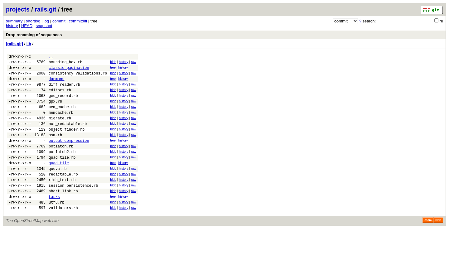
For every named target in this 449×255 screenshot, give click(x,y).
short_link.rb (63, 214)
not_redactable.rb (68, 135)
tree (113, 69)
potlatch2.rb (62, 168)
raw (133, 63)
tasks (54, 221)
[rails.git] (14, 43)
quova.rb (58, 188)
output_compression (69, 155)
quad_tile (59, 181)
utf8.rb (56, 227)
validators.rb (63, 234)
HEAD (26, 25)
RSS (438, 246)
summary (14, 21)
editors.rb (60, 96)
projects (18, 9)
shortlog (33, 21)
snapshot (44, 25)
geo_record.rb (63, 103)
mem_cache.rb (62, 116)
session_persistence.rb (73, 207)
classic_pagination (69, 70)
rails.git (45, 9)
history (12, 25)
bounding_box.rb (65, 63)
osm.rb (55, 149)
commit (58, 21)
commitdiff (78, 21)
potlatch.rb (61, 162)
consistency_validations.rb (78, 76)
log (46, 21)
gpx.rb (55, 109)
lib (29, 43)
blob (113, 63)
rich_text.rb (62, 201)
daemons (56, 83)
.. (51, 57)
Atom (428, 246)
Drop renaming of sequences (34, 34)
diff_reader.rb (64, 90)
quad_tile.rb (62, 175)
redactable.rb (63, 194)
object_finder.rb (66, 142)
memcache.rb (61, 122)
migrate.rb (60, 129)
